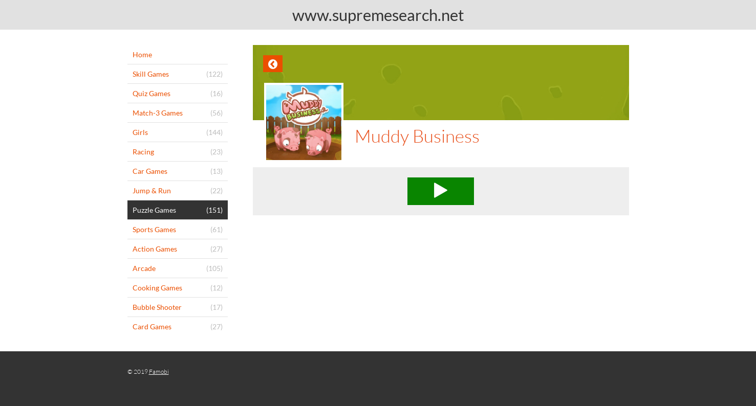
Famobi (159, 371)
